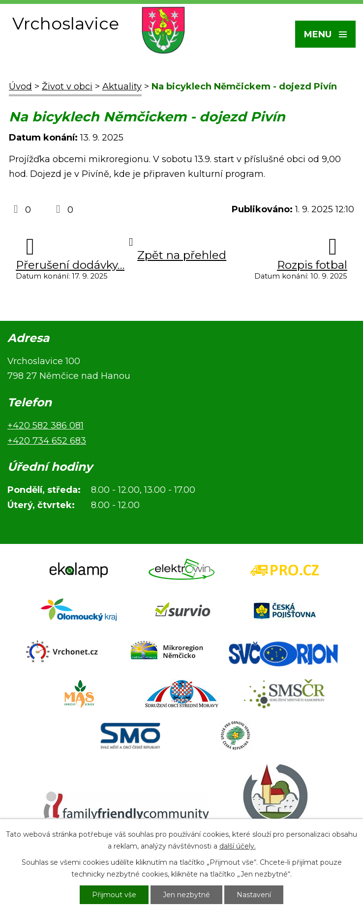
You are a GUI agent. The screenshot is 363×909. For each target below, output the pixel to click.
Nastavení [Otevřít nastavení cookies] (254, 894)
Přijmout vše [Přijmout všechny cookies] (114, 894)
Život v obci (67, 86)
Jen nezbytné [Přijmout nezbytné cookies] (186, 894)
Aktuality (122, 86)
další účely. (237, 846)
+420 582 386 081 (45, 425)
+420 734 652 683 (46, 440)
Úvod (20, 86)
